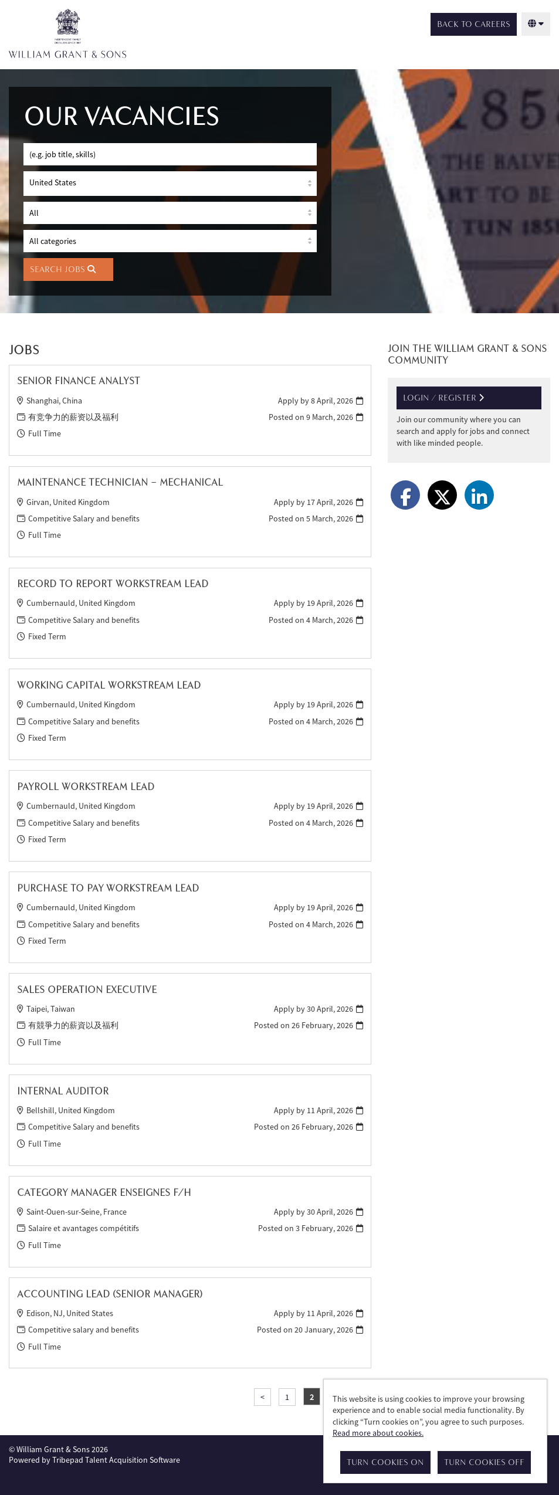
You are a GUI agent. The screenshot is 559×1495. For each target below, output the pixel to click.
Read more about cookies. (378, 1433)
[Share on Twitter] (442, 492)
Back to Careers (473, 24)
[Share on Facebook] (405, 492)
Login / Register (443, 396)
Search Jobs (63, 267)
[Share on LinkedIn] (479, 492)
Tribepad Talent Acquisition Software (116, 1457)
